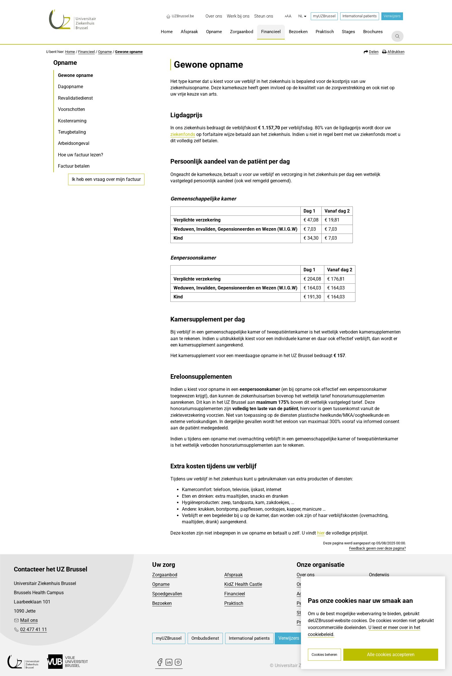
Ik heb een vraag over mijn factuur (106, 179)
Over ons (305, 574)
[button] (288, 16)
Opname (105, 52)
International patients (359, 16)
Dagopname (70, 86)
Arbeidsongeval (73, 143)
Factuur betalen (74, 166)
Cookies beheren (324, 655)
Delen (373, 52)
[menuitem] (214, 16)
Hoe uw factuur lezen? (80, 155)
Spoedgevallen (167, 594)
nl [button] (302, 16)
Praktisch (233, 603)
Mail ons (29, 620)
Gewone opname (129, 52)
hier (321, 533)
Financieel (86, 52)
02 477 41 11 (33, 629)
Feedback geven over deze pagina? (377, 548)
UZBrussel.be (180, 16)
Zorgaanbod (164, 574)
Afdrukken (395, 52)
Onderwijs (379, 574)
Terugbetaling (72, 132)
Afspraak (233, 574)
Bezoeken (162, 603)
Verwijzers (392, 16)
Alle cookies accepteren (391, 654)
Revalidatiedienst (75, 98)
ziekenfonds (182, 134)
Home (70, 52)
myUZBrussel (324, 16)
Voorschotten (71, 109)
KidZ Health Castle (243, 584)
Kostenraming (72, 121)
